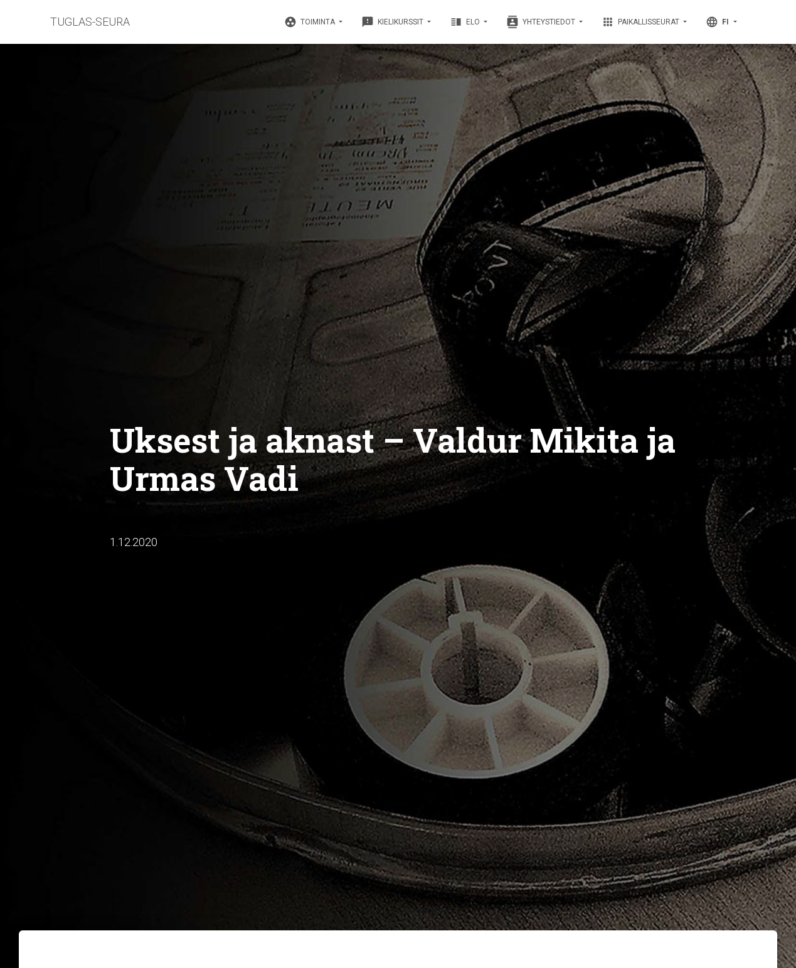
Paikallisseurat (641, 22)
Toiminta (310, 22)
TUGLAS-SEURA (90, 21)
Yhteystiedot (541, 22)
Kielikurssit (393, 22)
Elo (466, 22)
